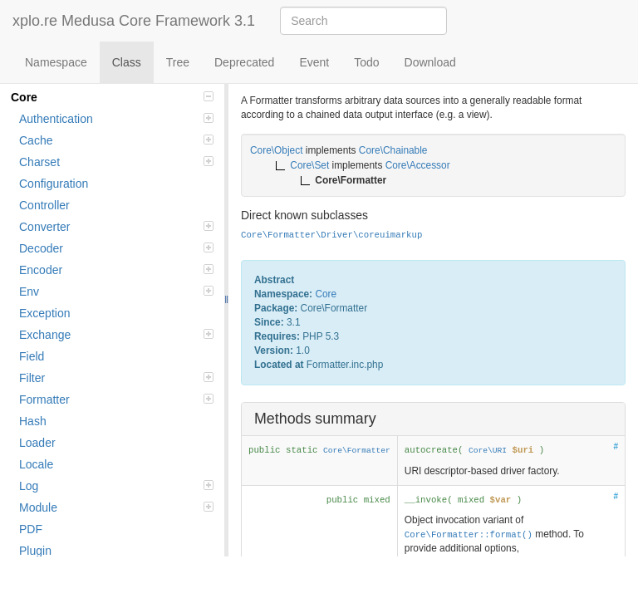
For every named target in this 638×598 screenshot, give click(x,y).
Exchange (116, 334)
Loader (37, 442)
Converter (116, 226)
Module (116, 507)
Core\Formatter (356, 450)
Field (31, 356)
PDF (30, 529)
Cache (116, 140)
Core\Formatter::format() (468, 535)
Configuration (53, 183)
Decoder (116, 248)
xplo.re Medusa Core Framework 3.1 (133, 20)
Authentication (116, 118)
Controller (44, 205)
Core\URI (488, 450)
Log (116, 486)
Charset (116, 162)
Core (112, 97)
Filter (116, 378)
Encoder (116, 270)
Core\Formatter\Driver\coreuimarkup (331, 235)
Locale (36, 464)
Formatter (116, 399)
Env (116, 291)
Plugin (35, 550)
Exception (44, 313)
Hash (33, 421)
